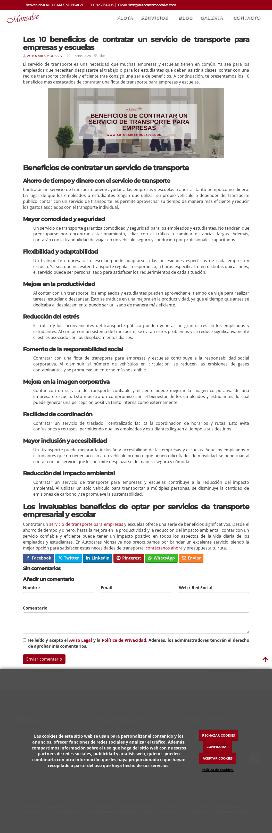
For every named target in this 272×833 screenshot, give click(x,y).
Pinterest (128, 558)
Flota (125, 17)
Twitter (68, 558)
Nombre (31, 587)
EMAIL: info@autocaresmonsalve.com (147, 5)
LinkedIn (97, 558)
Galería (213, 17)
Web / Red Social (195, 587)
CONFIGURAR (218, 746)
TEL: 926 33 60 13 (101, 5)
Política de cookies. (218, 770)
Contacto (246, 17)
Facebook (38, 558)
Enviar (191, 558)
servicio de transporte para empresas (85, 524)
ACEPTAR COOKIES (218, 758)
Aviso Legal (80, 640)
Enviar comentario (44, 659)
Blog (185, 17)
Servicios (156, 17)
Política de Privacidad (124, 640)
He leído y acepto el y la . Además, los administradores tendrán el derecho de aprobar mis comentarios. (138, 643)
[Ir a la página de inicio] (21, 18)
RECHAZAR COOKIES (218, 735)
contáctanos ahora (164, 548)
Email (106, 587)
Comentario (35, 608)
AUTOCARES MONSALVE (46, 55)
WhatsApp (161, 558)
